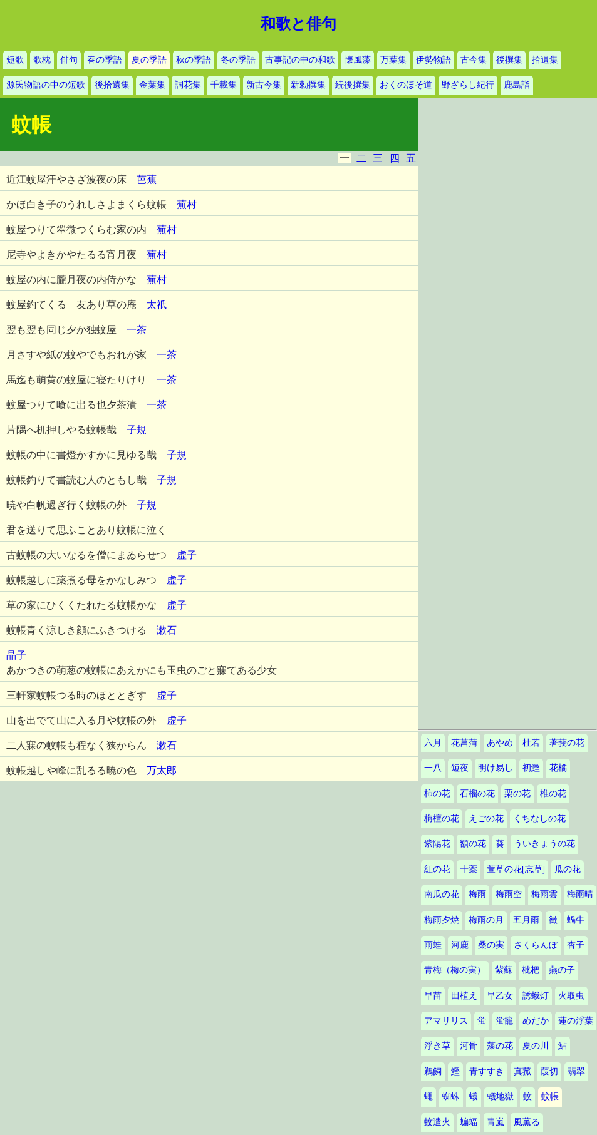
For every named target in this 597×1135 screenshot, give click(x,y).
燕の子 (562, 970)
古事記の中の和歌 (300, 59)
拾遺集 (545, 59)
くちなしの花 (539, 818)
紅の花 (437, 869)
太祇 (157, 304)
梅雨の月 (486, 920)
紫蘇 (503, 970)
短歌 (15, 59)
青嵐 (495, 1122)
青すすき (486, 1071)
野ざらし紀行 (468, 85)
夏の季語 (149, 59)
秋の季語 (193, 59)
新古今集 (263, 85)
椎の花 (553, 793)
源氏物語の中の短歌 (45, 85)
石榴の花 (477, 793)
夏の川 (535, 1045)
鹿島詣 (517, 85)
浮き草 (437, 1045)
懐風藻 (358, 59)
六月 (433, 742)
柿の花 (437, 793)
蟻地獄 (500, 1096)
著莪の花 (566, 742)
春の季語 (104, 59)
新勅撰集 (308, 85)
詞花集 (188, 85)
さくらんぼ (536, 945)
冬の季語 (238, 59)
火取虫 (571, 995)
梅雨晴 (580, 894)
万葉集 (393, 59)
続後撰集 (352, 85)
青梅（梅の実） (454, 970)
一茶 (137, 329)
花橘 (558, 768)
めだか (535, 1020)
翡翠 (576, 1071)
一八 (433, 768)
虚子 (187, 555)
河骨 (468, 1045)
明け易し (495, 768)
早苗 (433, 995)
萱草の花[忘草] (516, 869)
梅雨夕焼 (441, 920)
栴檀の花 (441, 818)
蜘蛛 (451, 1096)
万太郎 (162, 770)
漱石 (167, 630)
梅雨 (477, 894)
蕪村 (187, 204)
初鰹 (531, 768)
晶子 (16, 655)
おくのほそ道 (406, 85)
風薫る (527, 1122)
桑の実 (491, 945)
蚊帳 (550, 1096)
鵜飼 (433, 1071)
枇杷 (530, 970)
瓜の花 (567, 869)
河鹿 (460, 945)
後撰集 (509, 59)
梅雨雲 (544, 894)
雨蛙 (433, 945)
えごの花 (486, 818)
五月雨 (526, 920)
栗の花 (517, 793)
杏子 (575, 945)
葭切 (549, 1071)
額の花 (473, 843)
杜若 (531, 742)
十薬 (468, 869)
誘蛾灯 (535, 995)
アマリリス (446, 1020)
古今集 (473, 59)
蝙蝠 (468, 1122)
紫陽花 (437, 843)
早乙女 (500, 995)
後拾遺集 (112, 85)
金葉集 (152, 85)
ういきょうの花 (544, 843)
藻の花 (500, 1045)
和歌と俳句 (298, 24)
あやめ (500, 742)
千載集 (223, 85)
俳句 (69, 59)
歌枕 (42, 59)
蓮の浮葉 (575, 1020)
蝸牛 (575, 920)
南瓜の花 (441, 894)
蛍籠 (504, 1020)
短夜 (460, 768)
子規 (137, 429)
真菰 (522, 1071)
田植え (464, 995)
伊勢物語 (433, 59)
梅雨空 (509, 894)
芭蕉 (147, 179)
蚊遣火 (437, 1122)
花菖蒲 (464, 742)
